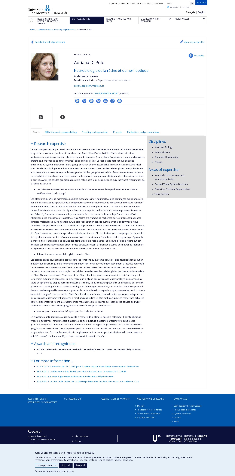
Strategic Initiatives (145, 417)
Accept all (80, 465)
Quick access (180, 398)
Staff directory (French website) (188, 405)
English (202, 12)
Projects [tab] (117, 131)
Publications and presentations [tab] (143, 131)
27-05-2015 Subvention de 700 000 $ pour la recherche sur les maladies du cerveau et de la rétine (88, 366)
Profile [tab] (36, 131)
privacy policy (49, 471)
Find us (78, 441)
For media (199, 55)
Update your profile (194, 41)
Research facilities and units (115, 398)
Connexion (157, 3)
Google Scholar (112, 101)
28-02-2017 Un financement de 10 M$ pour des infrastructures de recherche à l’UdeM (81, 371)
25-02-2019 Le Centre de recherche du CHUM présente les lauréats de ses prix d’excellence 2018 (88, 381)
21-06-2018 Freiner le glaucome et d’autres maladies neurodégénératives (75, 376)
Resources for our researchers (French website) (42, 400)
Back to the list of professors (50, 41)
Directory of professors (64, 29)
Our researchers (45, 29)
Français (190, 12)
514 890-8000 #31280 (106, 93)
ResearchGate (77, 101)
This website (172, 7)
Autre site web (119, 101)
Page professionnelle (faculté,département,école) (84, 101)
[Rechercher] (192, 3)
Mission (140, 405)
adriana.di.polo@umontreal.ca (89, 85)
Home (32, 29)
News (176, 421)
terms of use (67, 471)
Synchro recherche (182, 413)
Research (60, 12)
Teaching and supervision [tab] (95, 131)
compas (177, 417)
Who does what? (82, 436)
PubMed (98, 101)
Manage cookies (46, 465)
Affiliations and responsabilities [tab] (61, 131)
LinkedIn (105, 101)
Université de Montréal (39, 9)
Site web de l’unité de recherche (91, 101)
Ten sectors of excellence (149, 413)
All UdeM (184, 7)
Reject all (65, 465)
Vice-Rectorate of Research (151, 398)
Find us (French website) (185, 409)
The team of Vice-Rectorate (149, 409)
